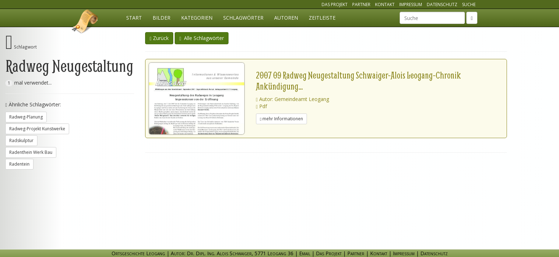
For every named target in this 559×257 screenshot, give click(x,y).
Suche (469, 4)
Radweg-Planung (26, 117)
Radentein (19, 164)
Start (134, 17)
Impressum (410, 4)
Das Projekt (335, 4)
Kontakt (385, 4)
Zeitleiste (322, 17)
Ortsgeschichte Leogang (85, 22)
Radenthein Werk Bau (30, 152)
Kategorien (196, 17)
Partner (361, 4)
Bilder (161, 17)
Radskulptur (21, 140)
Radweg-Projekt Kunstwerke (37, 129)
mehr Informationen (281, 119)
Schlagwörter (243, 17)
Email (304, 253)
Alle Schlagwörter (201, 38)
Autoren (286, 17)
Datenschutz (442, 4)
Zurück (159, 38)
